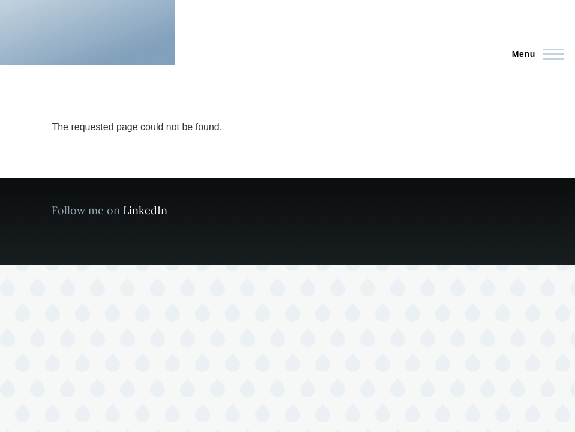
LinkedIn (145, 210)
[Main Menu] (534, 54)
